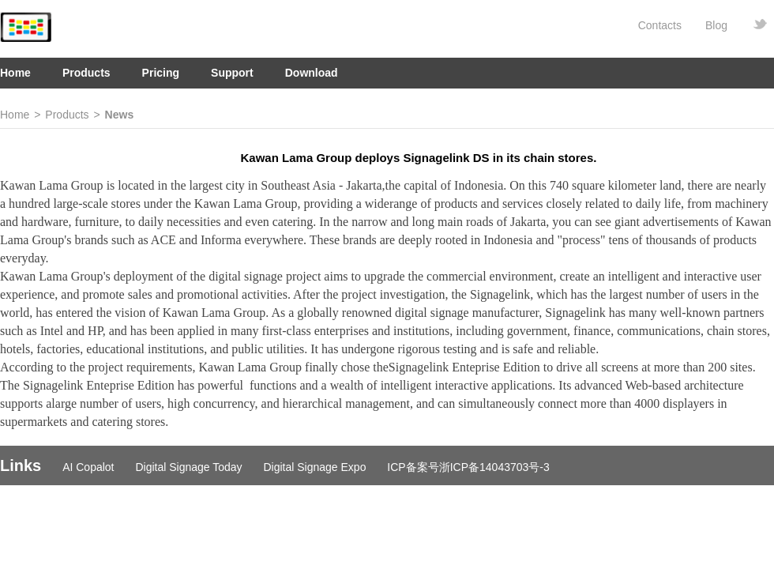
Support (232, 72)
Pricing (160, 72)
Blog (716, 25)
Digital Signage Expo (314, 467)
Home (15, 72)
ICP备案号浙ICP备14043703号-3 (468, 467)
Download (311, 72)
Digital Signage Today (188, 467)
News (119, 114)
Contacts (660, 25)
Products (86, 72)
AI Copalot (88, 467)
